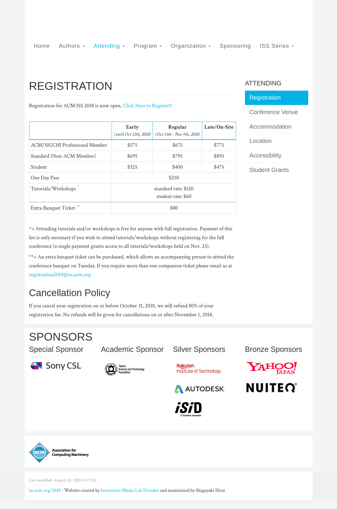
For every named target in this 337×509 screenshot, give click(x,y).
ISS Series (277, 46)
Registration (265, 97)
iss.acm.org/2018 (45, 490)
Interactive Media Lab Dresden (130, 490)
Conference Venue (273, 112)
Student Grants (269, 170)
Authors (72, 46)
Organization (191, 46)
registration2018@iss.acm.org (60, 274)
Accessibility (265, 155)
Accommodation (270, 126)
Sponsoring (235, 46)
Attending (109, 46)
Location (260, 141)
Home (42, 46)
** (78, 206)
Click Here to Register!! (147, 105)
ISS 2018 (282, 14)
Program (148, 46)
